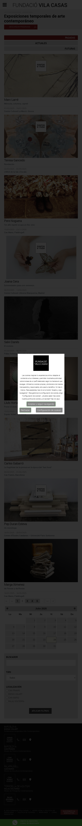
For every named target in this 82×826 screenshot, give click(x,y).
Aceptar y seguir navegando (41, 378)
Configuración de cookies (49, 384)
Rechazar (25, 384)
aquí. (58, 373)
